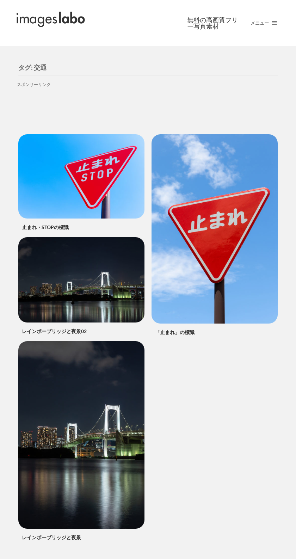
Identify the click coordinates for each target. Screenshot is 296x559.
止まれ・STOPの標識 (45, 227)
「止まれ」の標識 (175, 332)
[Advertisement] (148, 106)
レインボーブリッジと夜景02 (54, 331)
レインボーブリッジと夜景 (51, 537)
